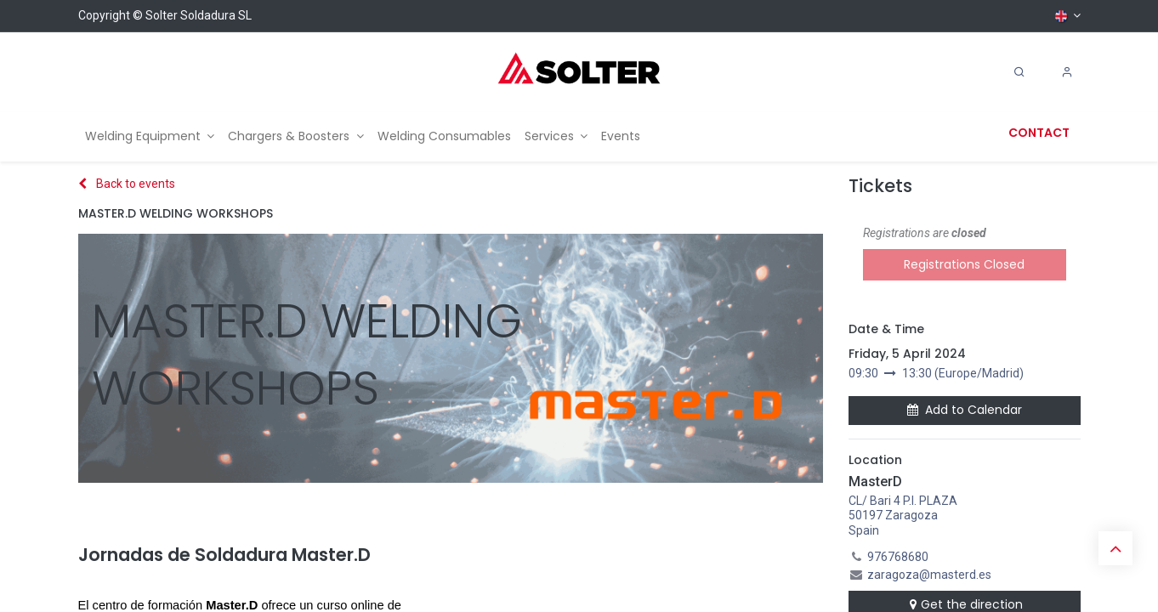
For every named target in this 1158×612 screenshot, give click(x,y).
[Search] (1019, 72)
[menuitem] (150, 136)
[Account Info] (1067, 72)
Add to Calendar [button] (964, 409)
